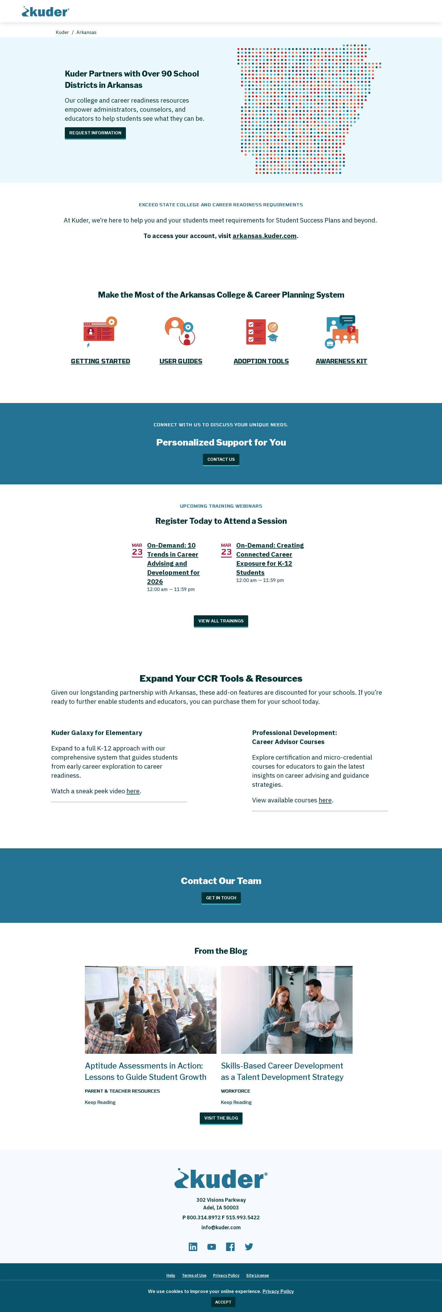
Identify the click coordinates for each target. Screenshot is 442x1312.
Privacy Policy (278, 1291)
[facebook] (230, 1249)
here (133, 791)
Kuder (62, 32)
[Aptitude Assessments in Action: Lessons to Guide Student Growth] (150, 1051)
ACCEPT (223, 1302)
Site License (257, 1275)
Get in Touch (221, 897)
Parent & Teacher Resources (122, 1090)
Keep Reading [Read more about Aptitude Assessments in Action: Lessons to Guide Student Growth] (100, 1102)
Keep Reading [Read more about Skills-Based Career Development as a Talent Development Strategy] (236, 1102)
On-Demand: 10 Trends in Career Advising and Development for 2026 (173, 563)
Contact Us (221, 459)
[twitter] (249, 1249)
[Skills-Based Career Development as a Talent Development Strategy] (287, 1051)
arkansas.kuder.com (265, 235)
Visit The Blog (221, 1118)
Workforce (235, 1090)
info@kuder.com (221, 1227)
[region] (221, 1296)
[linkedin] (193, 1249)
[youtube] (211, 1249)
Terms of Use (194, 1275)
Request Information (95, 132)
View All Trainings (221, 621)
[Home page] (47, 10)
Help (170, 1275)
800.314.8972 (204, 1217)
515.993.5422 (243, 1217)
